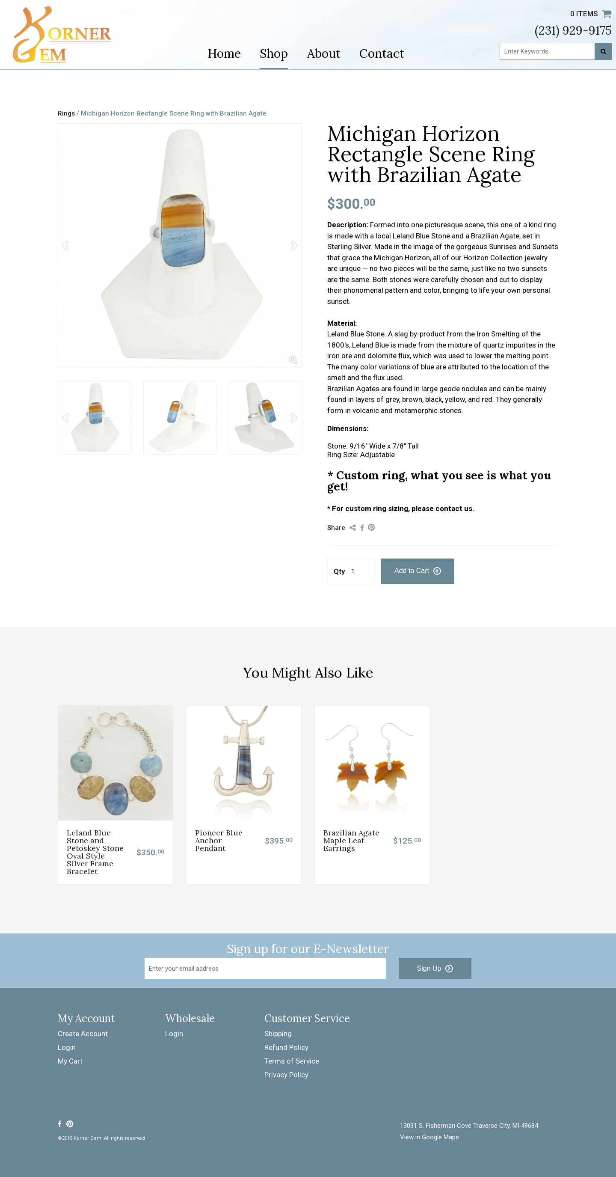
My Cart (70, 1061)
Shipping (278, 1033)
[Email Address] (265, 968)
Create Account (83, 1033)
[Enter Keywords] (556, 51)
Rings (66, 113)
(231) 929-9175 (573, 30)
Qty (339, 571)
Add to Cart (411, 570)
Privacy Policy (286, 1074)
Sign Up (429, 968)
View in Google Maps (429, 1137)
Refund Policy (286, 1047)
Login (67, 1047)
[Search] (603, 51)
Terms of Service (291, 1061)
